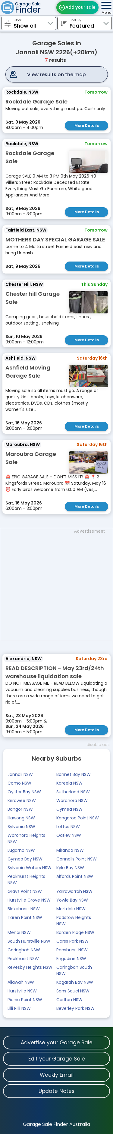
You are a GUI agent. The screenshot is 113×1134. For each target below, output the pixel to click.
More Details (86, 125)
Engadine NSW (71, 959)
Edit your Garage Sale (56, 1058)
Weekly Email (57, 1075)
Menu (106, 12)
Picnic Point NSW (25, 1000)
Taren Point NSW (25, 917)
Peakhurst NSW (23, 959)
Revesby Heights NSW (30, 967)
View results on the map (56, 74)
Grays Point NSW (25, 891)
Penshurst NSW (72, 950)
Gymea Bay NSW (25, 859)
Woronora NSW (72, 800)
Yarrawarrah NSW (74, 891)
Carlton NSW (69, 1000)
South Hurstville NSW (29, 941)
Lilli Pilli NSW (19, 1008)
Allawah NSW (21, 982)
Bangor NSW (20, 809)
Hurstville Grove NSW (29, 900)
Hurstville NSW (22, 991)
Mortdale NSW (71, 909)
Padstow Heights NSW (73, 920)
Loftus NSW (68, 827)
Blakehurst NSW (24, 909)
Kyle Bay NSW (70, 868)
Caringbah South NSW (74, 970)
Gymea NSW (69, 809)
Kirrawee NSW (22, 800)
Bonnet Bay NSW (73, 774)
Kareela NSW (69, 783)
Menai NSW (19, 932)
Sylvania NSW (21, 827)
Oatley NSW (68, 835)
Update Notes (56, 1091)
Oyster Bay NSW (24, 792)
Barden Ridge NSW (75, 932)
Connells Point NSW (76, 859)
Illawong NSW (21, 818)
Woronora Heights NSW (26, 838)
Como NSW (19, 783)
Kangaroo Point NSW (77, 818)
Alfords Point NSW (74, 876)
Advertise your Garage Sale (57, 1042)
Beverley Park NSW (75, 1008)
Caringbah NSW (24, 950)
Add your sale (80, 7)
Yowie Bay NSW (72, 900)
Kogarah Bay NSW (74, 982)
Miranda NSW (70, 850)
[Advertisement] (56, 584)
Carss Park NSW (72, 941)
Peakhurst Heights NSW (26, 879)
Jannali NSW (20, 774)
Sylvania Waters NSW (30, 868)
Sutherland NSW (73, 792)
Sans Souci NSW (72, 991)
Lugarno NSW (21, 850)
